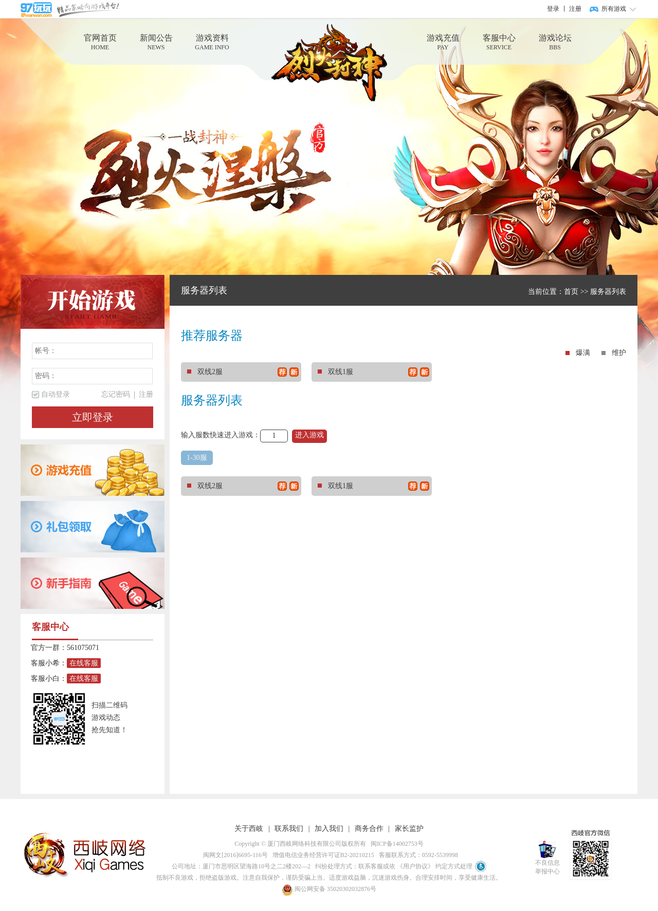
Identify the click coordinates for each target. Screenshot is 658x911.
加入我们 (329, 828)
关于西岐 (248, 828)
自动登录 (55, 394)
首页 (571, 291)
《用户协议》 (415, 866)
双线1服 (373, 372)
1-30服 (197, 457)
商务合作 (369, 828)
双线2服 (243, 372)
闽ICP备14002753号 (396, 843)
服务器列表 (608, 291)
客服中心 (499, 42)
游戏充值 (443, 42)
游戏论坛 (555, 42)
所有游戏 (613, 8)
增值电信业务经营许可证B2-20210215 (321, 855)
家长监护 (409, 828)
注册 (575, 8)
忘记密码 (115, 394)
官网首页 (100, 42)
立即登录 (92, 417)
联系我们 (289, 828)
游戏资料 (212, 42)
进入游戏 (309, 435)
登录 (553, 8)
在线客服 (83, 663)
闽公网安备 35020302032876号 (329, 889)
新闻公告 (156, 42)
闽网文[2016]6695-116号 (234, 855)
